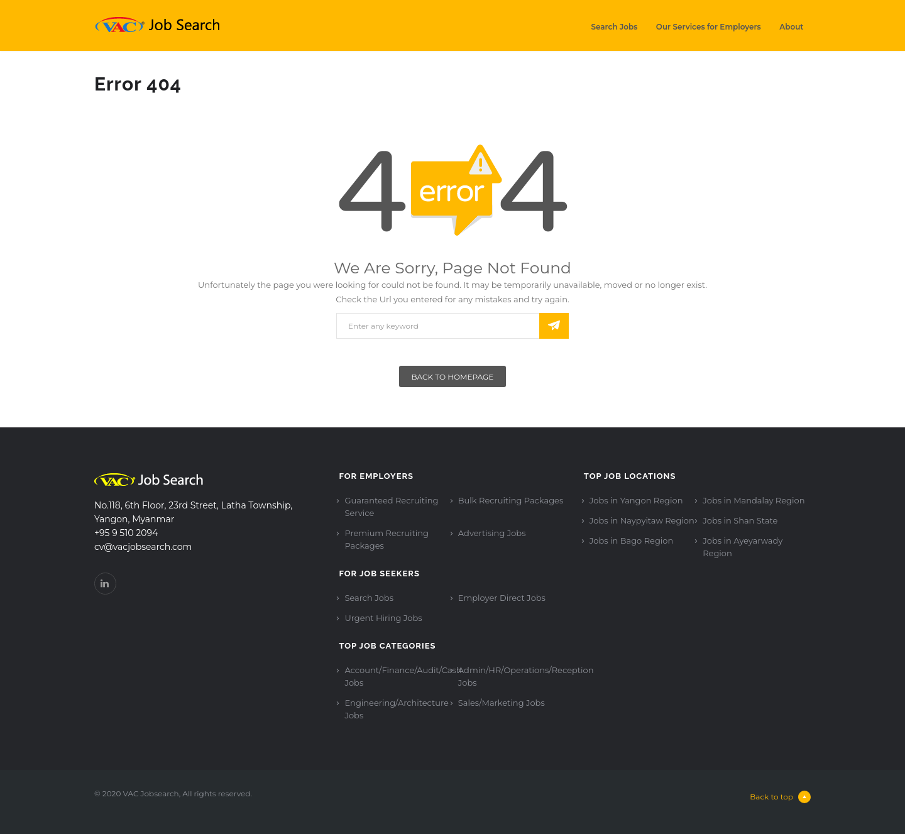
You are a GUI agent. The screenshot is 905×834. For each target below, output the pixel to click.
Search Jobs (614, 26)
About (791, 26)
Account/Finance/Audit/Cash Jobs (402, 676)
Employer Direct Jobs (502, 598)
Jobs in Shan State (740, 520)
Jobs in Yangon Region (636, 500)
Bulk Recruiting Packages (510, 500)
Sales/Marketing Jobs (501, 703)
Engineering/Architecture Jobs (396, 709)
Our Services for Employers (708, 26)
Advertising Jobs (492, 533)
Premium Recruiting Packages (386, 539)
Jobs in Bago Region (631, 540)
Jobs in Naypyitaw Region (642, 520)
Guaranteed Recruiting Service (391, 506)
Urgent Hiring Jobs (383, 618)
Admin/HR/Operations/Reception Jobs (526, 676)
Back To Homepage (453, 376)
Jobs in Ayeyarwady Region (742, 546)
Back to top (780, 797)
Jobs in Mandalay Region (753, 500)
